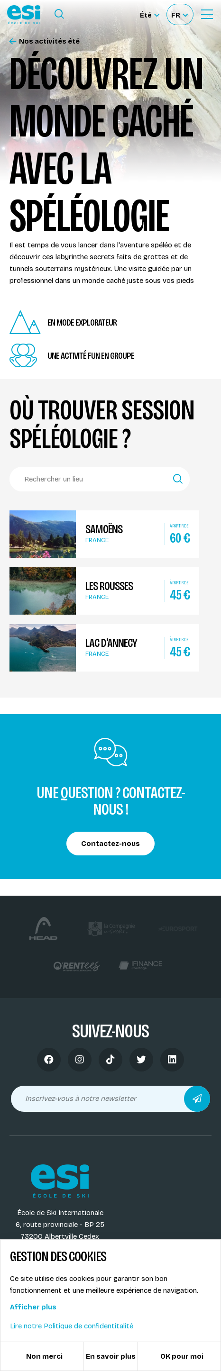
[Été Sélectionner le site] (149, 14)
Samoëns (103, 530)
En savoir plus (111, 1356)
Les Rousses (109, 586)
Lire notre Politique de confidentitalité (71, 1326)
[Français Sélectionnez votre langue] (179, 14)
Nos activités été (44, 41)
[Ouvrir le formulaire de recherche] (59, 14)
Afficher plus (33, 1307)
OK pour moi (181, 1356)
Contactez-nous (110, 843)
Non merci (44, 1356)
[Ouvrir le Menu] (207, 14)
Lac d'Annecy (111, 643)
